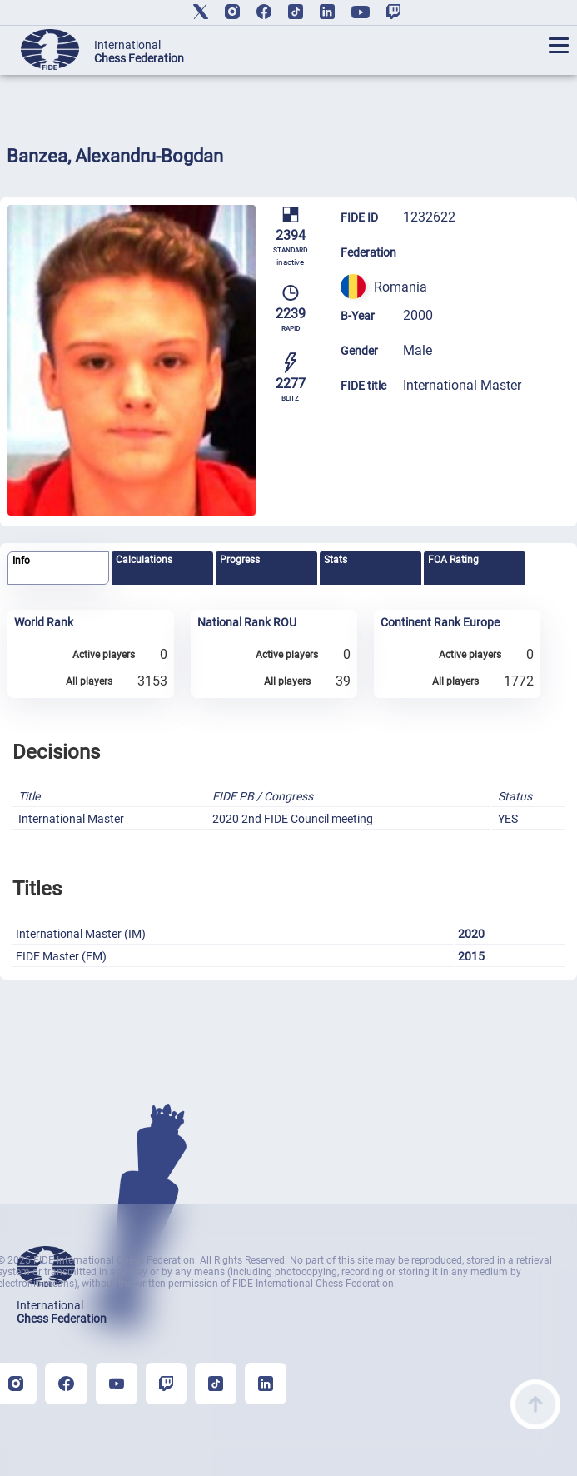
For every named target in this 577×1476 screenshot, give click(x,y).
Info (21, 560)
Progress (240, 560)
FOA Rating (453, 560)
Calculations (144, 560)
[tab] (57, 568)
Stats (335, 560)
